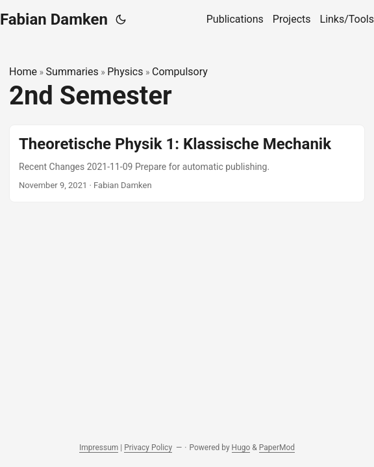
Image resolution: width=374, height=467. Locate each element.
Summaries (72, 72)
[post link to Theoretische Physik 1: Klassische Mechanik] (187, 163)
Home (23, 72)
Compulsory (180, 72)
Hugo (241, 447)
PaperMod (277, 447)
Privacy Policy (148, 447)
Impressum (98, 447)
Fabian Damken (54, 19)
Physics (125, 72)
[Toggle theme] (121, 19)
